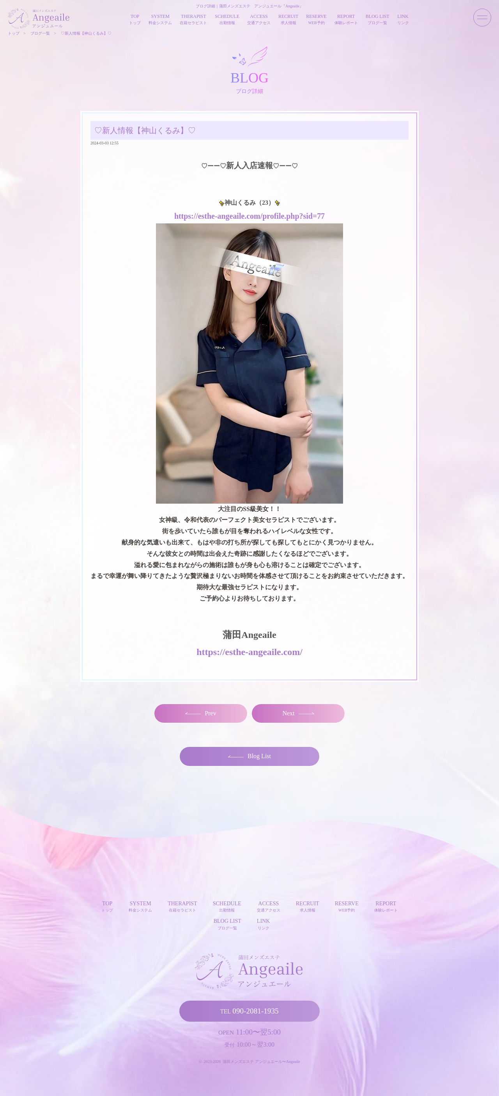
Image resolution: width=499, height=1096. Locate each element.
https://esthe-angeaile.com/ (249, 651)
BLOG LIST (227, 924)
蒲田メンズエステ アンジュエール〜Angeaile (261, 1061)
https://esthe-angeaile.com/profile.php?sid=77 (249, 216)
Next (298, 713)
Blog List (249, 756)
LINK (263, 924)
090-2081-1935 (249, 1010)
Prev (200, 713)
